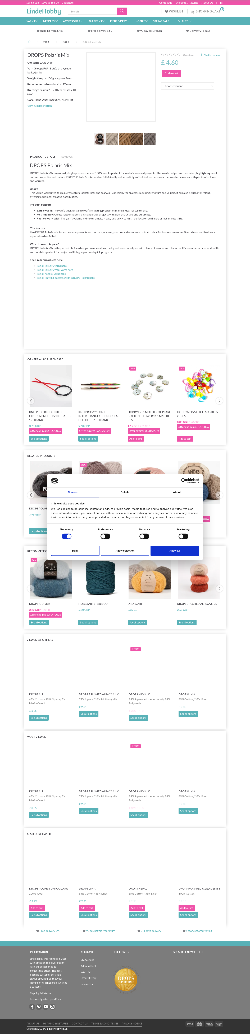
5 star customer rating (199, 930)
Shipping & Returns (187, 2)
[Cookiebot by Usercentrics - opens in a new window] (184, 480)
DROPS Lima (187, 694)
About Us (207, 2)
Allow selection (125, 550)
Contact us (165, 2)
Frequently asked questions (45, 999)
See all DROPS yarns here (52, 265)
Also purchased (39, 833)
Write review (212, 55)
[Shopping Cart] (207, 11)
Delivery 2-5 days (199, 30)
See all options (39, 438)
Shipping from (48, 30)
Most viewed (36, 736)
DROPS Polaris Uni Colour (48, 888)
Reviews (67, 156)
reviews (188, 55)
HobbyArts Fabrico (93, 603)
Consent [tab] (73, 492)
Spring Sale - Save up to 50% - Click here (50, 2)
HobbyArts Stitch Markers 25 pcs (197, 413)
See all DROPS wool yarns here (55, 269)
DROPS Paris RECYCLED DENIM (199, 888)
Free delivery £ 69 (101, 30)
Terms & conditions (104, 1023)
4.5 (61, 30)
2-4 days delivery (151, 930)
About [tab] (177, 492)
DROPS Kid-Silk (39, 603)
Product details (43, 156)
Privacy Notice (132, 1023)
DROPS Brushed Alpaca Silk (197, 603)
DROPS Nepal (138, 888)
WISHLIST (174, 11)
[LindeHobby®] (44, 10)
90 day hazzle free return (100, 930)
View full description (39, 105)
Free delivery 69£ (50, 930)
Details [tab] (125, 492)
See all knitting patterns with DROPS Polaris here (66, 277)
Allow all (175, 550)
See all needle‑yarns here (51, 273)
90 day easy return (151, 30)
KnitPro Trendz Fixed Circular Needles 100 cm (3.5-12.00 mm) (50, 415)
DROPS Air (135, 603)
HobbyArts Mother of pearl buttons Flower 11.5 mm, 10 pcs (149, 415)
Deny (75, 550)
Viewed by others (40, 639)
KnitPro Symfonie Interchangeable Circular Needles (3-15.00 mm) (98, 415)
